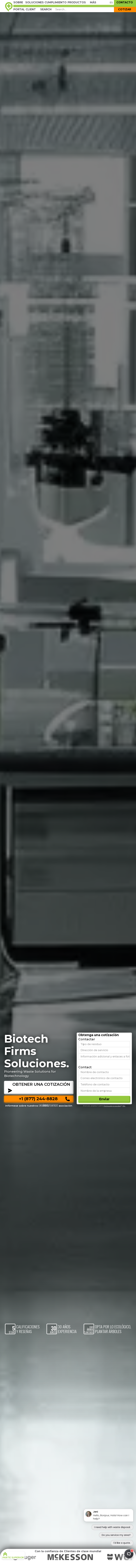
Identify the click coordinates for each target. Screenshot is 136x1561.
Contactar (86, 1039)
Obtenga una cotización (98, 1035)
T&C (123, 1106)
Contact (85, 1067)
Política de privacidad (112, 1106)
